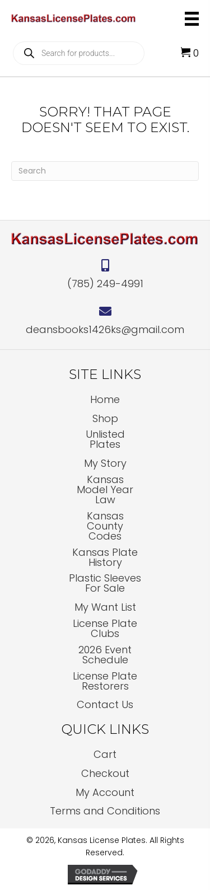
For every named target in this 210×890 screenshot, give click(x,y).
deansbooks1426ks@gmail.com (105, 329)
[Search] (105, 171)
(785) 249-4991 (105, 284)
